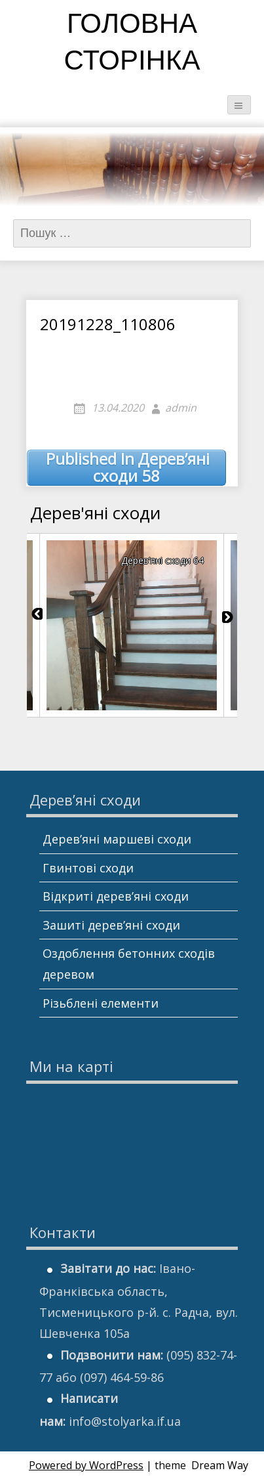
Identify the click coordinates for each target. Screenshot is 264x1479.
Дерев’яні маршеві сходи (117, 839)
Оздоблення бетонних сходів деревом (129, 963)
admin (181, 407)
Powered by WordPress (86, 1465)
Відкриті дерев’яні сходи (116, 896)
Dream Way (219, 1465)
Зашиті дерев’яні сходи (111, 925)
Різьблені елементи (101, 1003)
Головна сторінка (132, 44)
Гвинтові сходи (88, 868)
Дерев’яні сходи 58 (128, 468)
